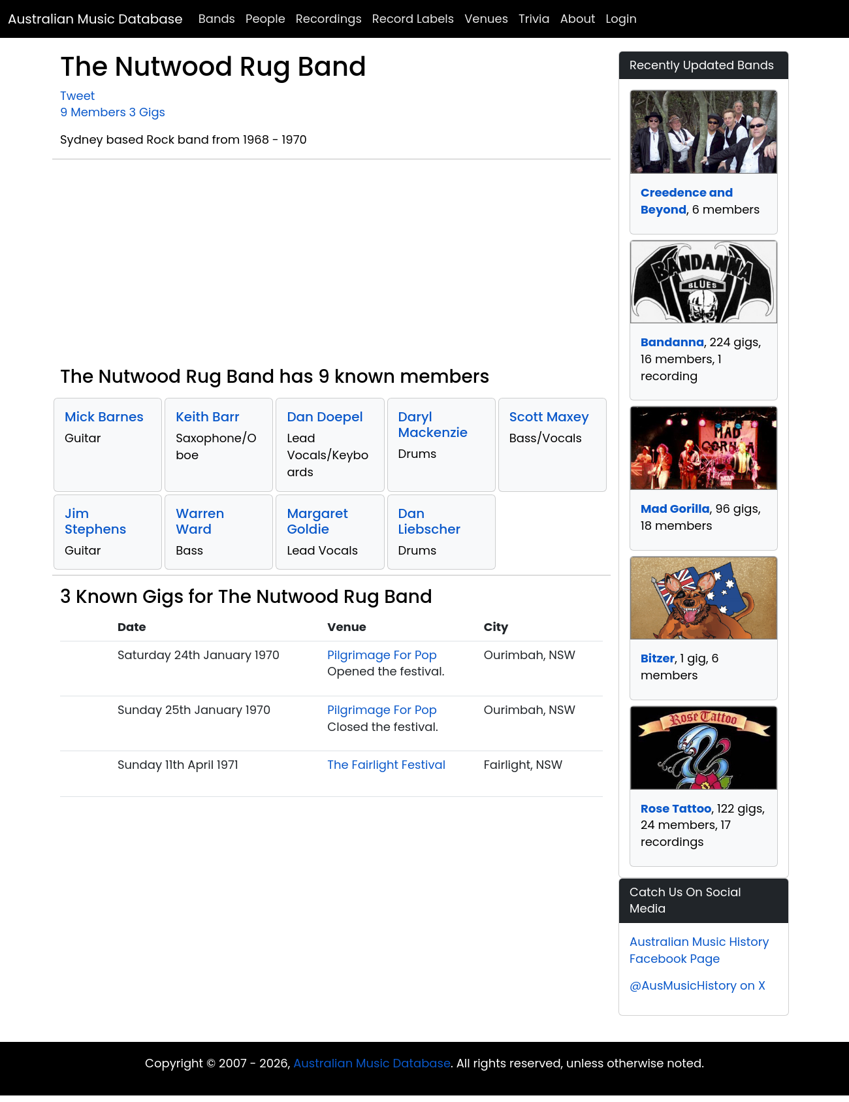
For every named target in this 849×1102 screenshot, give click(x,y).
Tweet (77, 96)
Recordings (329, 18)
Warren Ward (200, 521)
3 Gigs (147, 112)
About (578, 18)
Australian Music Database (95, 19)
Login (621, 18)
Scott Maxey (549, 417)
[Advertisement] (331, 267)
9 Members (93, 112)
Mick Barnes (104, 417)
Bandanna (672, 342)
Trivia (534, 18)
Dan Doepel (324, 417)
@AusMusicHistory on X (697, 985)
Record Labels (413, 18)
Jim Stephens (95, 521)
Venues (486, 18)
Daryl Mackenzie (433, 425)
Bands (217, 18)
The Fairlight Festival (386, 764)
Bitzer (658, 658)
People (265, 18)
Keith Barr (207, 417)
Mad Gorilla (675, 508)
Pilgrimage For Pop (382, 655)
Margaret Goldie (317, 521)
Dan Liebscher (429, 521)
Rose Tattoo (676, 808)
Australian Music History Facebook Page (699, 950)
